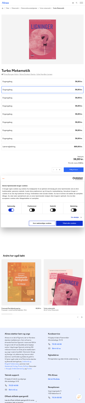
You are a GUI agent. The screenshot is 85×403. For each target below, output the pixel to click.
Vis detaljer (75, 217)
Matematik (15, 8)
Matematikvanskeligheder (29, 8)
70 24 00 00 (57, 372)
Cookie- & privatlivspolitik (21, 397)
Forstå (29, 343)
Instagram (54, 384)
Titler (7, 8)
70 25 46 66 (57, 319)
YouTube (63, 384)
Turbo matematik (45, 8)
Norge (8, 343)
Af (2, 74)
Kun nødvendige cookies (42, 223)
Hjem (2, 8)
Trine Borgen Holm (11, 74)
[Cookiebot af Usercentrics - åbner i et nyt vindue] (74, 178)
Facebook (58, 384)
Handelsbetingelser (35, 397)
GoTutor (26, 341)
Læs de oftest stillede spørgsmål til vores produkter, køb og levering (19, 376)
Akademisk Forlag (11, 341)
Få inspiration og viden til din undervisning (63, 334)
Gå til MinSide (54, 354)
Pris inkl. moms (73, 163)
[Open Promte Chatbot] (79, 397)
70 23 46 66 (13, 360)
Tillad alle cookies (69, 223)
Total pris (80, 157)
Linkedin (68, 384)
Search (76, 3)
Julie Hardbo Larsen (44, 74)
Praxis (20, 341)
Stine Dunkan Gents (27, 74)
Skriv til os (56, 323)
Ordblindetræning (17, 343)
